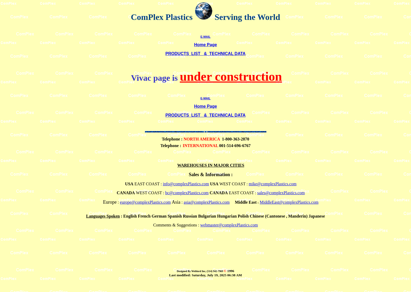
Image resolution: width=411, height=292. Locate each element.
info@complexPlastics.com (186, 184)
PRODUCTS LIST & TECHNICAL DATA (205, 53)
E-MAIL (205, 36)
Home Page (205, 44)
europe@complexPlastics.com (145, 202)
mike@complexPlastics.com (272, 184)
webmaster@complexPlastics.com (229, 225)
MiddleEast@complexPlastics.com (289, 202)
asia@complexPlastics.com (207, 202)
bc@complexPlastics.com (186, 193)
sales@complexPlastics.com (281, 193)
